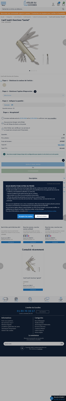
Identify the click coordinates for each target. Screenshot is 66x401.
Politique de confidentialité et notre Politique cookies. (42, 211)
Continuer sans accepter (53, 183)
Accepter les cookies (25, 216)
